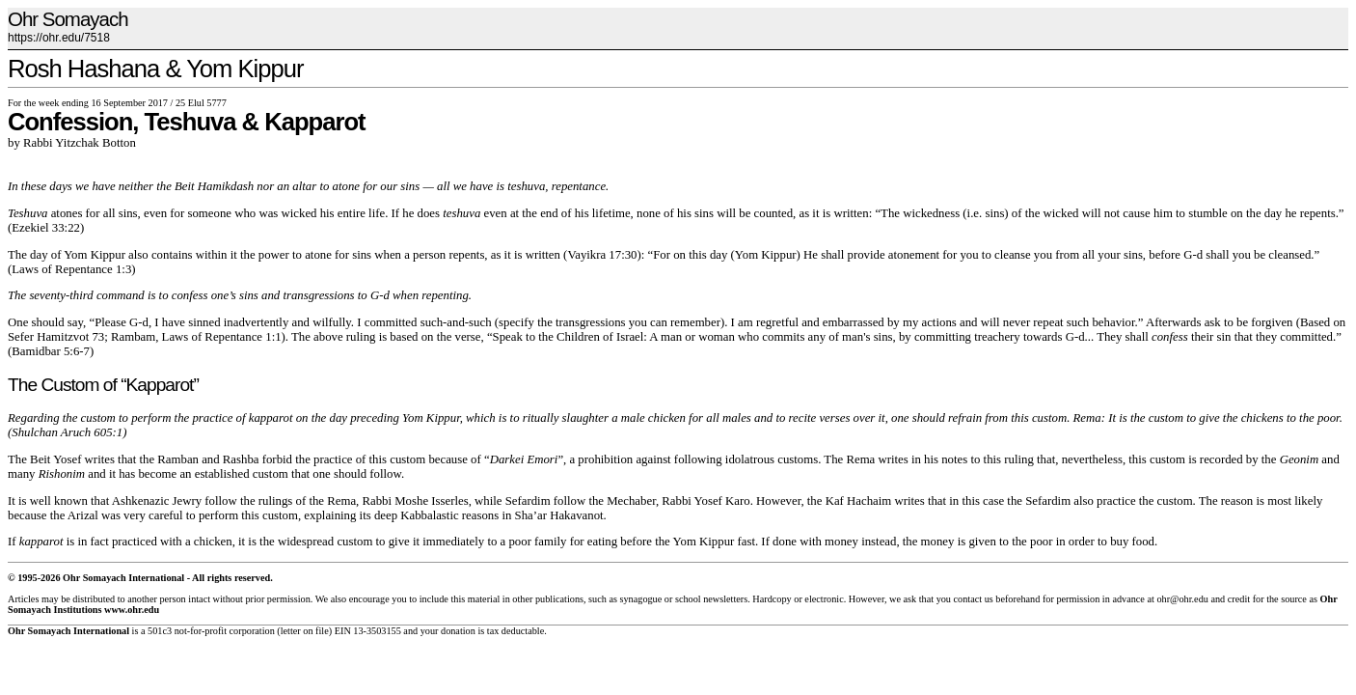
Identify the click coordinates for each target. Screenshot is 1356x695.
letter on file (305, 631)
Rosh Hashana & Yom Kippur (156, 68)
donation (458, 631)
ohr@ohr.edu (1181, 599)
